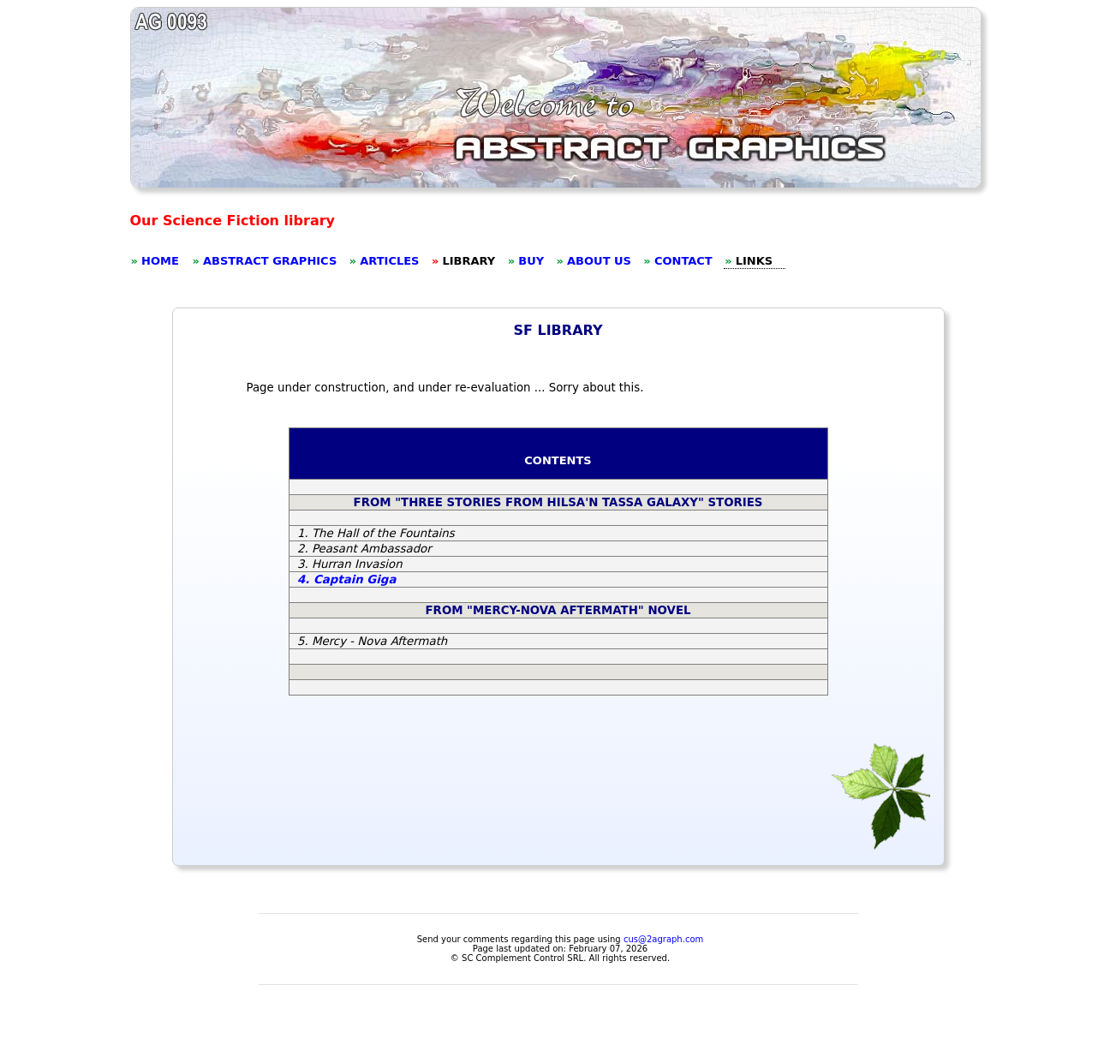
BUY (531, 260)
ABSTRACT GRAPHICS (270, 260)
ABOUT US (599, 260)
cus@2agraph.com (663, 939)
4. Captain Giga (346, 579)
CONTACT (683, 260)
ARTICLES (389, 260)
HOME (160, 260)
